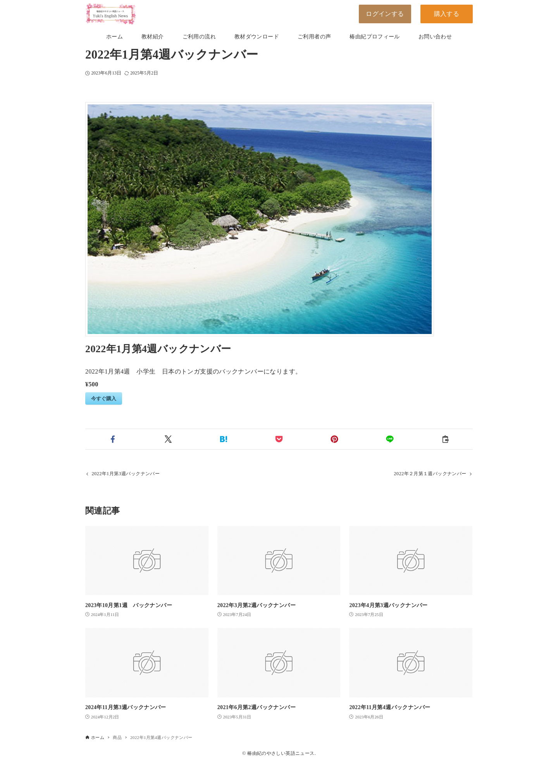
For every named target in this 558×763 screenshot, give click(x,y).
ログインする (385, 13)
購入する (447, 13)
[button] (113, 439)
